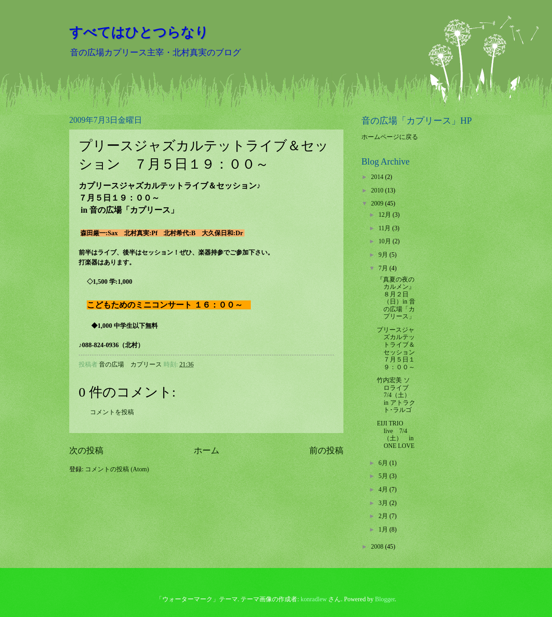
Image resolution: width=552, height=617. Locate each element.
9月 (383, 254)
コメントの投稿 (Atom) (117, 469)
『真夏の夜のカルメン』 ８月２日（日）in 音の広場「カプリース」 (396, 298)
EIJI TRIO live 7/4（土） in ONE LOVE (395, 434)
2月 (383, 516)
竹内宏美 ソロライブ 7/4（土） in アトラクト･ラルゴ (396, 395)
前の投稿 (326, 450)
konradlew (314, 599)
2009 (378, 203)
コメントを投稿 (112, 412)
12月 (385, 214)
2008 (378, 546)
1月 (383, 529)
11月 (385, 228)
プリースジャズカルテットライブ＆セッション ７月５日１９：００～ (399, 348)
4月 (383, 489)
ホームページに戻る (389, 137)
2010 (378, 190)
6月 (383, 463)
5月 (383, 476)
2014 (378, 177)
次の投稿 (86, 450)
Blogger (385, 599)
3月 (383, 503)
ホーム (206, 450)
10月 (385, 241)
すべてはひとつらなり (139, 32)
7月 (383, 268)
